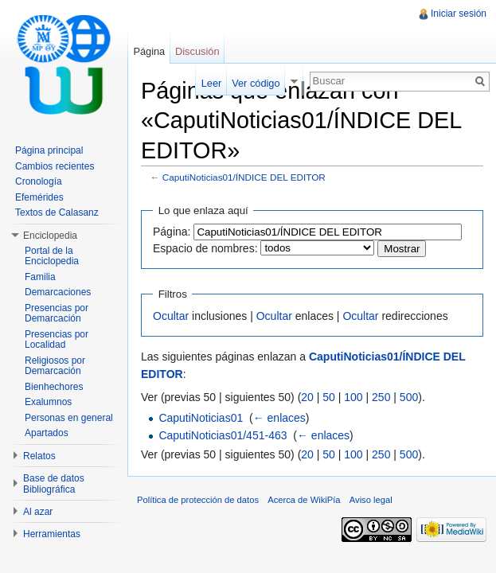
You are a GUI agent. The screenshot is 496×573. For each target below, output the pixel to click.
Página (149, 51)
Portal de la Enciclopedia (52, 256)
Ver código (255, 83)
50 (328, 397)
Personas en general (69, 417)
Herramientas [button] (51, 534)
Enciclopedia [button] (50, 235)
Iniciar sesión (458, 13)
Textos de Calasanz (57, 212)
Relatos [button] (39, 456)
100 (353, 397)
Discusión (197, 51)
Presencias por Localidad (56, 340)
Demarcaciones (58, 292)
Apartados (46, 433)
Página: (171, 231)
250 (381, 397)
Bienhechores (54, 386)
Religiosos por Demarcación (55, 366)
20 (307, 397)
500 (409, 397)
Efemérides (39, 197)
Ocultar (171, 316)
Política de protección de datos (198, 500)
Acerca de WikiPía (304, 500)
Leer (211, 83)
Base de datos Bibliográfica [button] (53, 484)
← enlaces (279, 417)
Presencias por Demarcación (56, 313)
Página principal (49, 150)
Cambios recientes (54, 166)
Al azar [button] (38, 511)
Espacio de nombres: (205, 248)
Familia (40, 277)
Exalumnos (48, 401)
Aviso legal (371, 500)
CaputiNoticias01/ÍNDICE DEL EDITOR (244, 177)
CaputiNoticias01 (200, 417)
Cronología (38, 181)
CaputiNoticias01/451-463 (222, 435)
